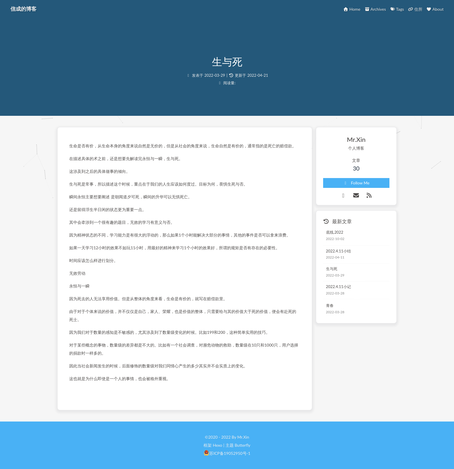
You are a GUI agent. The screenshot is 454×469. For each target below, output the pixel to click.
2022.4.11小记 (338, 286)
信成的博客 (23, 9)
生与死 (331, 268)
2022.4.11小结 (338, 251)
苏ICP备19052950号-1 (229, 453)
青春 (330, 305)
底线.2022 (334, 232)
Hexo (217, 445)
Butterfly (242, 445)
